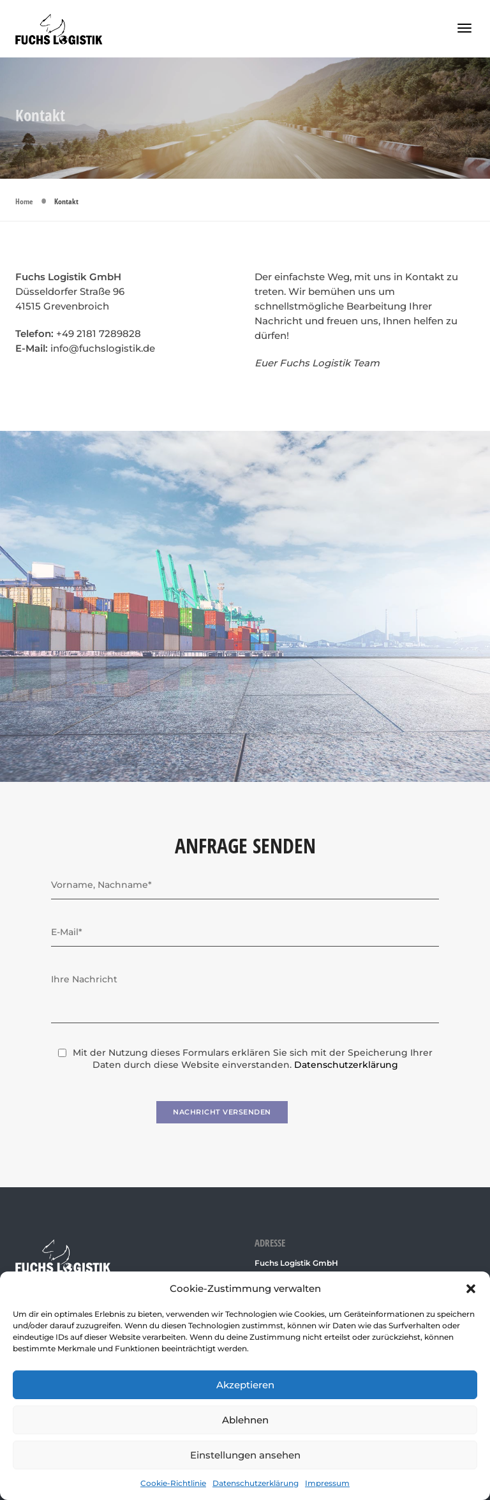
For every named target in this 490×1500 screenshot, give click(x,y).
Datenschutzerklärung (255, 1483)
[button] (470, 1288)
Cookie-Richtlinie (173, 1483)
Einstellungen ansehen (245, 1455)
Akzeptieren (245, 1385)
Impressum (327, 1483)
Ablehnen (245, 1420)
